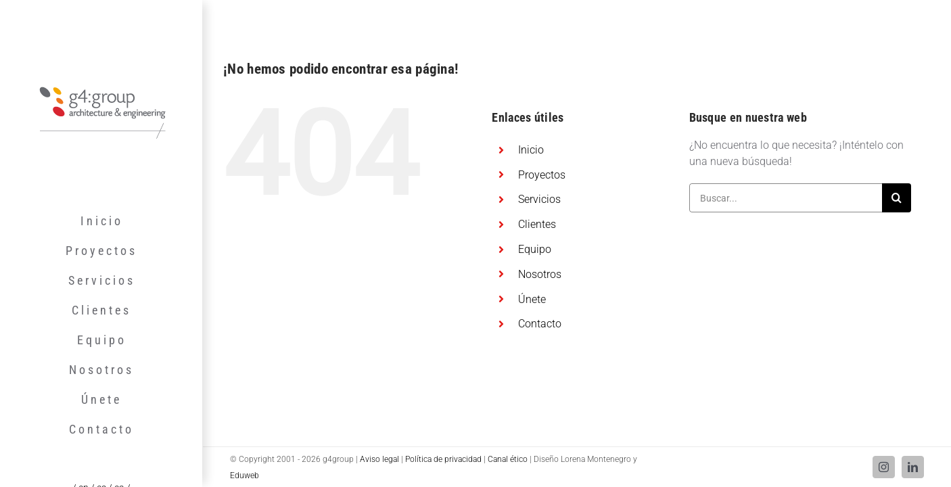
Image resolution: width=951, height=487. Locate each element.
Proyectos (541, 174)
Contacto (539, 323)
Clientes (537, 224)
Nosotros (539, 274)
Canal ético (508, 459)
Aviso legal (379, 459)
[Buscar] (896, 197)
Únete (532, 299)
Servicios (539, 199)
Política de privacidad (443, 459)
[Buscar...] (786, 197)
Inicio (531, 149)
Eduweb (244, 475)
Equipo (534, 249)
